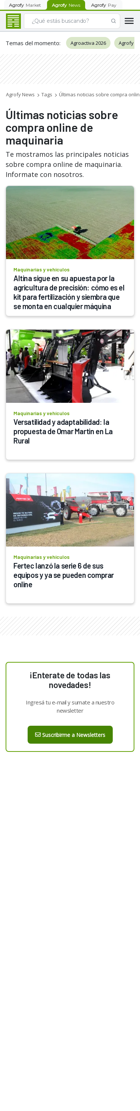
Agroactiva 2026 (88, 43)
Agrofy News (20, 94)
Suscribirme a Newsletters (70, 734)
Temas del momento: (33, 43)
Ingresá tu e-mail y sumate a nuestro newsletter (70, 706)
